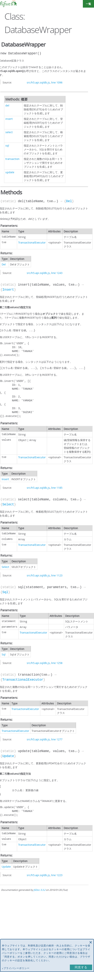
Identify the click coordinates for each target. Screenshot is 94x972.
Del (69, 201)
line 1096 (56, 82)
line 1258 (56, 663)
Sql (5, 592)
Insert (8, 289)
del (7, 105)
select (9, 132)
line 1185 (56, 487)
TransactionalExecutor (32, 242)
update (9, 172)
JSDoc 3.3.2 (39, 890)
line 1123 (56, 575)
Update (8, 756)
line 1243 (56, 273)
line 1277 (56, 739)
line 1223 (56, 875)
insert (9, 119)
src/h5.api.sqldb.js (38, 82)
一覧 (88, 4)
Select (8, 504)
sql (7, 145)
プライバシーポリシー (17, 968)
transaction (12, 159)
